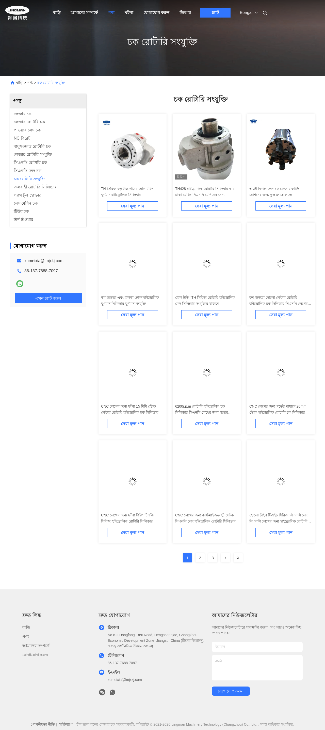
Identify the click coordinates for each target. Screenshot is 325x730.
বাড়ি (56, 12)
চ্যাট (215, 12)
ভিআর (185, 12)
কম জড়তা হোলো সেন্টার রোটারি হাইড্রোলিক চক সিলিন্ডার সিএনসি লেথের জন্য (278, 303)
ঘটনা (129, 12)
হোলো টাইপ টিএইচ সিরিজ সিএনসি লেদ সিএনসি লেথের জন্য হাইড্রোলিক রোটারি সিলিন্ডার (278, 521)
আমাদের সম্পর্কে (84, 12)
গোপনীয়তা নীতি (43, 724)
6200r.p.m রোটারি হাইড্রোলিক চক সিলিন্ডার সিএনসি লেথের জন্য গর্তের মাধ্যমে (201, 412)
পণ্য (111, 12)
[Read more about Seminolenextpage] (225, 557)
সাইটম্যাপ (66, 724)
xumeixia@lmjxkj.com (43, 261)
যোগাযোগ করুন (156, 12)
